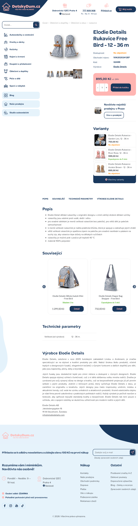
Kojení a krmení (17, 56)
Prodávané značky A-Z (121, 473)
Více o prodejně (114, 115)
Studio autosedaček (19, 112)
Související (58, 198)
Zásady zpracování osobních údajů (108, 457)
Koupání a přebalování (20, 64)
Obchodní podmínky (89, 481)
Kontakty (84, 473)
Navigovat (66, 13)
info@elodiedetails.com (53, 414)
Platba (83, 489)
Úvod (44, 22)
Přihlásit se (106, 10)
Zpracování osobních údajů (123, 489)
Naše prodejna (17, 103)
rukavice (93, 22)
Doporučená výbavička (121, 481)
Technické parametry (81, 198)
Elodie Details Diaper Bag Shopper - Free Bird (111, 297)
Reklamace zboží (88, 501)
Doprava (84, 485)
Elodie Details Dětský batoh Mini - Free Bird (68, 297)
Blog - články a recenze (122, 485)
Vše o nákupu (86, 493)
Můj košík (127, 9)
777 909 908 (89, 10)
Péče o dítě (15, 78)
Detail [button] (77, 308)
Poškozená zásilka (88, 497)
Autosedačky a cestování (22, 34)
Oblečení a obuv (78, 22)
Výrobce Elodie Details (110, 198)
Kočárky (14, 49)
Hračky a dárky (17, 42)
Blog (12, 95)
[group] (67, 286)
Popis (45, 198)
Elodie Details (120, 66)
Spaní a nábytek (17, 85)
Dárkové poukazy (119, 477)
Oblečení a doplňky (19, 71)
